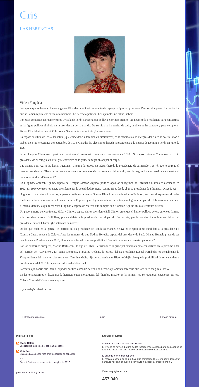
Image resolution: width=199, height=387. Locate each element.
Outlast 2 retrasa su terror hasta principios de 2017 (45, 362)
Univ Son (25, 351)
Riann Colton (27, 343)
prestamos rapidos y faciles (30, 372)
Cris (29, 15)
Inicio (102, 317)
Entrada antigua (168, 317)
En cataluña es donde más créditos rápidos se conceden (48, 354)
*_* (21, 359)
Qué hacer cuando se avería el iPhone (122, 343)
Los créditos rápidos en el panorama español (42, 346)
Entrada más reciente (34, 317)
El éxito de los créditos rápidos (118, 355)
